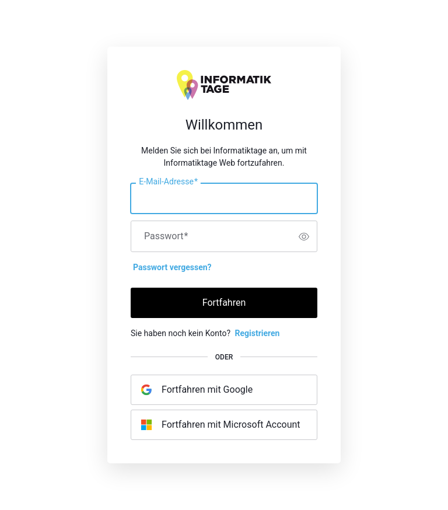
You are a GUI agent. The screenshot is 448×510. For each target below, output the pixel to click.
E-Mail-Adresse (168, 182)
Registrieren (257, 333)
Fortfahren (224, 302)
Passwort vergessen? (172, 267)
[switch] (304, 236)
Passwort (166, 236)
